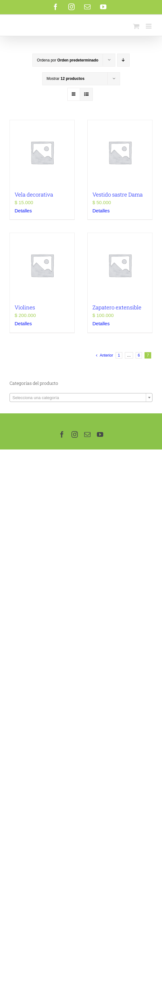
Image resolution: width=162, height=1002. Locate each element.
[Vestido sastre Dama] (120, 152)
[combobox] (81, 397)
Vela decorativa (34, 194)
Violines (25, 307)
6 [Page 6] (139, 355)
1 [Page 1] (119, 355)
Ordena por (67, 60)
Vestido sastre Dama (117, 194)
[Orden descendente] (123, 60)
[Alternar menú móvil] (149, 26)
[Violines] (42, 265)
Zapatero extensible (116, 307)
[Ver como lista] (86, 94)
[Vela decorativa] (42, 152)
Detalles (23, 210)
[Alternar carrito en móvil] (136, 26)
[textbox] (81, 397)
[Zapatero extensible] (120, 265)
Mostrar (65, 78)
